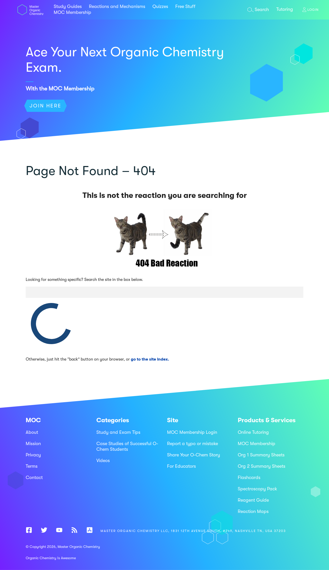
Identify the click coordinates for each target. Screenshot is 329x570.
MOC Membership (72, 12)
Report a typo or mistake (192, 443)
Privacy (33, 454)
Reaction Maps (253, 511)
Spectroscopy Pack (257, 488)
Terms (32, 466)
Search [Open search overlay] (262, 9)
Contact (34, 477)
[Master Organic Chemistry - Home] (30, 14)
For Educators (181, 466)
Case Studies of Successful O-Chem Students (127, 446)
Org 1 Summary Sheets (261, 454)
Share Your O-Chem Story (193, 454)
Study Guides (68, 6)
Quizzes (160, 6)
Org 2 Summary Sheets (261, 466)
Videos (103, 460)
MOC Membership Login (192, 432)
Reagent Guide (253, 500)
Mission (33, 443)
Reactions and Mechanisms (117, 6)
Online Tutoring (253, 432)
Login (313, 10)
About (32, 432)
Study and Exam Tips (118, 432)
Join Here (45, 106)
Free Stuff (185, 6)
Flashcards (249, 477)
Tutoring (284, 9)
